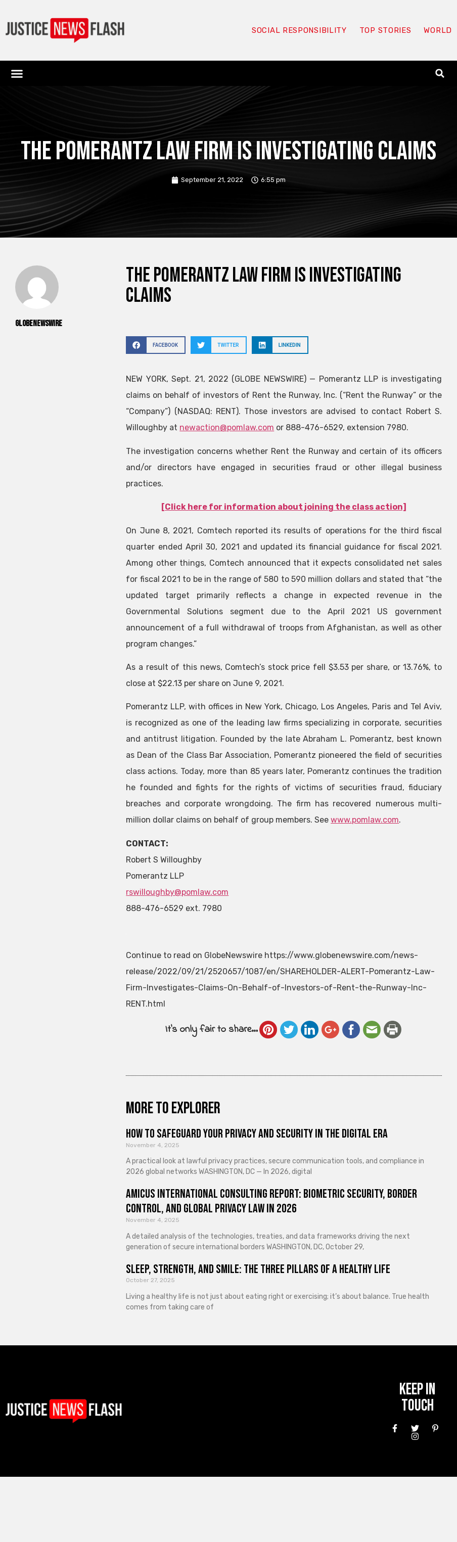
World (438, 30)
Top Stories (385, 30)
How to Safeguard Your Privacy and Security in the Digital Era (257, 1133)
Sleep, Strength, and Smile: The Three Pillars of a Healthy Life (258, 1269)
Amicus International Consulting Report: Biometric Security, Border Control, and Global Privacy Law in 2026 (271, 1201)
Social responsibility (299, 30)
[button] (17, 73)
